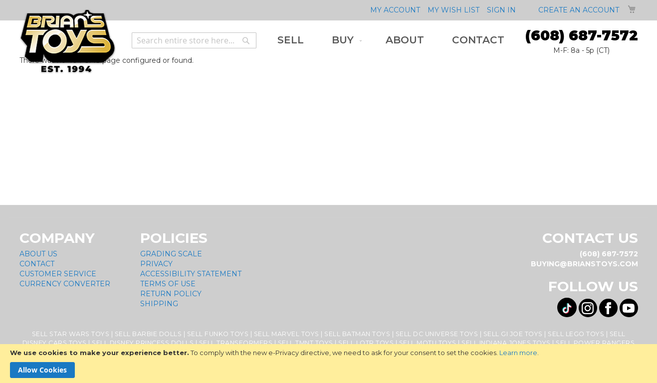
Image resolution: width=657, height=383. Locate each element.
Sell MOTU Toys (427, 343)
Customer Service (57, 273)
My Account (395, 9)
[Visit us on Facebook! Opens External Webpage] (608, 308)
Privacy (156, 263)
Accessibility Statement (190, 273)
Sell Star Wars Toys (71, 334)
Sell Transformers (236, 343)
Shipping (159, 303)
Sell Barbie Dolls (148, 334)
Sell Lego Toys (576, 334)
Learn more (518, 353)
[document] (328, 363)
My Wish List (453, 9)
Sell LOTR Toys (366, 343)
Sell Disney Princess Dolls (143, 343)
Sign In (501, 9)
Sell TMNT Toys (305, 343)
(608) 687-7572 (581, 35)
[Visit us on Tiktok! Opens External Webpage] (567, 307)
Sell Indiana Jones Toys (506, 343)
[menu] (390, 40)
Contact (36, 263)
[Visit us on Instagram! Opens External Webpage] (588, 308)
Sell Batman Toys (357, 334)
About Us (38, 253)
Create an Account (578, 9)
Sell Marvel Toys (286, 334)
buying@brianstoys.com (584, 263)
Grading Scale (171, 253)
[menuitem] (290, 40)
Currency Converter (64, 283)
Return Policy (171, 293)
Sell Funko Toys (218, 334)
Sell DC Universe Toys (437, 334)
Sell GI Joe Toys (513, 334)
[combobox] (194, 40)
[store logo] (67, 41)
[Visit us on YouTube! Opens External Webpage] (629, 308)
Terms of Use (168, 283)
